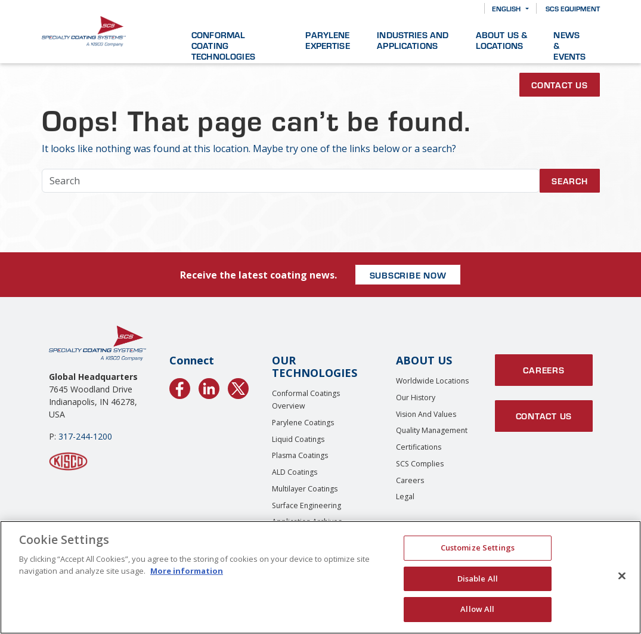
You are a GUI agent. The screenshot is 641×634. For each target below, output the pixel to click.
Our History (415, 397)
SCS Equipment (573, 8)
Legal (405, 496)
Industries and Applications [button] (412, 40)
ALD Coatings (294, 472)
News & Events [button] (569, 45)
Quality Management (431, 430)
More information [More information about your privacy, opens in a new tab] (186, 570)
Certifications (418, 447)
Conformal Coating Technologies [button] (223, 45)
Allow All (477, 609)
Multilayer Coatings (304, 489)
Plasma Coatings (300, 455)
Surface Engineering (306, 505)
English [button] (506, 8)
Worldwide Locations (432, 381)
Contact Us (559, 85)
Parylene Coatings (303, 422)
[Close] (622, 576)
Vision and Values (426, 414)
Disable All (477, 578)
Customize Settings (478, 547)
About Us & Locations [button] (502, 40)
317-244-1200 (85, 436)
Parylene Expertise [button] (327, 40)
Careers (410, 480)
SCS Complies (420, 464)
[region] (320, 577)
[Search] (466, 8)
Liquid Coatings (298, 439)
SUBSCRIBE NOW (408, 275)
